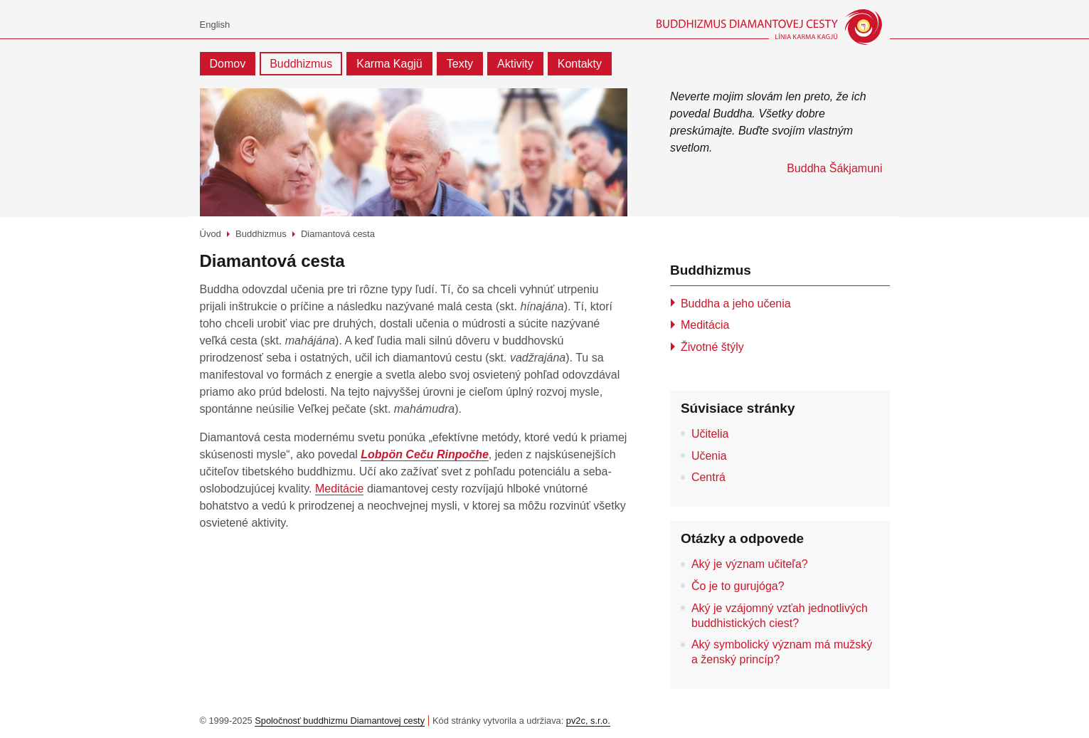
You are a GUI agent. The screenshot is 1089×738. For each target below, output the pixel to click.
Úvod (210, 233)
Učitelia (709, 434)
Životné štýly (712, 347)
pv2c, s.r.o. (588, 720)
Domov (228, 64)
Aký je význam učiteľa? (749, 564)
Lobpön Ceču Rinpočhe (425, 454)
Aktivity (515, 64)
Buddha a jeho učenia (736, 303)
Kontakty (580, 64)
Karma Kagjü (389, 64)
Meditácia (705, 325)
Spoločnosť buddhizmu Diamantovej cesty (340, 720)
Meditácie (339, 489)
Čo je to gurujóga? (738, 586)
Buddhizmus (301, 64)
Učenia (709, 456)
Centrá (708, 477)
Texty (460, 64)
